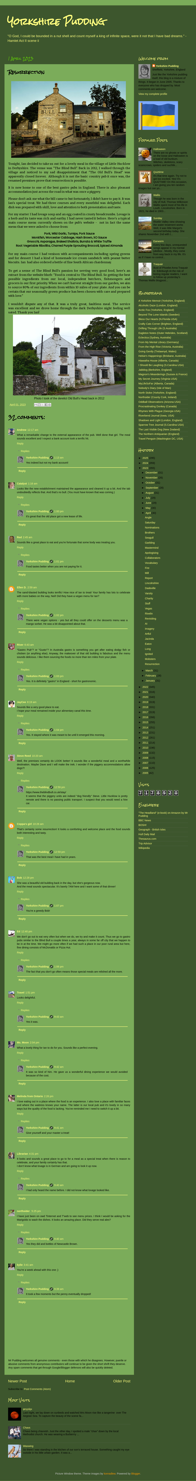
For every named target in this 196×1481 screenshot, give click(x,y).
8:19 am (31, 702)
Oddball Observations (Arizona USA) (159, 401)
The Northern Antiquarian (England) (158, 434)
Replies (25, 451)
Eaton (148, 643)
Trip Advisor (145, 843)
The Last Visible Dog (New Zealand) (159, 429)
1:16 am (32, 483)
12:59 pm (59, 787)
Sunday (157, 218)
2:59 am (32, 587)
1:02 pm (58, 615)
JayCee (21, 702)
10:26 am (38, 824)
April (149, 513)
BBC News (144, 820)
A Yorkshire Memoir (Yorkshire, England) (161, 300)
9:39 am (58, 1289)
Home (70, 1381)
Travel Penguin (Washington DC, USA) (160, 438)
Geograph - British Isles (151, 829)
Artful (148, 633)
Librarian (22, 1153)
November (152, 477)
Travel (20, 992)
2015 (145, 722)
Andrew (21, 429)
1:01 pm (58, 561)
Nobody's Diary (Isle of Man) (154, 388)
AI (146, 623)
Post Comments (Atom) (37, 1389)
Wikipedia (144, 848)
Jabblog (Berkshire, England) (155, 369)
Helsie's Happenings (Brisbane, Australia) (162, 355)
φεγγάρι (27, 1409)
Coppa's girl (24, 824)
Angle (148, 517)
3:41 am (28, 1264)
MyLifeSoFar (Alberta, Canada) (156, 383)
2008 (145, 757)
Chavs (26, 1427)
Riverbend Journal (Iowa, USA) (156, 415)
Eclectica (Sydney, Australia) (154, 337)
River (20, 644)
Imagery (149, 628)
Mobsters (150, 659)
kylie (20, 1264)
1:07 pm (58, 905)
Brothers (150, 532)
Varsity (149, 593)
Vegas (148, 608)
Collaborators (152, 557)
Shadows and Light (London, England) (160, 420)
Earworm (158, 241)
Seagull (149, 537)
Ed (18, 931)
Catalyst (22, 483)
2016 (145, 717)
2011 (145, 742)
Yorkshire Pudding (56, 21)
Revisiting (150, 618)
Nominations (152, 527)
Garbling (150, 542)
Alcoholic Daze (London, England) (158, 305)
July (148, 497)
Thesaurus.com (147, 838)
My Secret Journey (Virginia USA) (157, 378)
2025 (145, 458)
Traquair (158, 264)
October (151, 482)
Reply (20, 443)
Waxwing (28, 1446)
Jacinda (149, 638)
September (152, 487)
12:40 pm (26, 931)
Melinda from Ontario (30, 1096)
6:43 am (29, 644)
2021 (145, 692)
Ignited (149, 654)
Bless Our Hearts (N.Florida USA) (157, 319)
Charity (149, 598)
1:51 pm (30, 992)
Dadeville (150, 588)
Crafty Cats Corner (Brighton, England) (160, 323)
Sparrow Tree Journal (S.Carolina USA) (161, 424)
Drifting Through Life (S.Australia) (157, 328)
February (151, 675)
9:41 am (58, 1127)
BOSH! (142, 825)
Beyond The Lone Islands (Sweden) (159, 314)
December (152, 472)
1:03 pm (58, 676)
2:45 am (27, 537)
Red (19, 537)
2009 (145, 752)
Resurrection (152, 664)
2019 (145, 702)
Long (148, 648)
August (150, 492)
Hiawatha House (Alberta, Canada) (158, 360)
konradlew (109, 1473)
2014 (145, 727)
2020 (145, 697)
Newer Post (17, 1381)
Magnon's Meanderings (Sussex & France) (162, 374)
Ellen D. (21, 587)
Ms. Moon (23, 1042)
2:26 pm (48, 1096)
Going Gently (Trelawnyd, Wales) (157, 351)
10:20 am (37, 755)
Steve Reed (24, 755)
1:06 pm (58, 966)
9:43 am (58, 1016)
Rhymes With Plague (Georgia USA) (159, 411)
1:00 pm (58, 511)
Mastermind (151, 547)
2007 (145, 762)
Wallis (156, 195)
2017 (145, 712)
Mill (147, 573)
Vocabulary (151, 562)
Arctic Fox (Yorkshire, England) (156, 309)
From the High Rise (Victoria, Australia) (160, 346)
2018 (145, 707)
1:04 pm (58, 729)
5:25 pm (36, 1211)
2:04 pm (34, 1042)
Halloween (159, 149)
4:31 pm (33, 1153)
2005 (145, 773)
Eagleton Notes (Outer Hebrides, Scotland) (163, 333)
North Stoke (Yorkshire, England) (157, 392)
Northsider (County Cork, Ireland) (157, 397)
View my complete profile (152, 93)
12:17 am (33, 429)
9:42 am (58, 1066)
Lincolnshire (152, 583)
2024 (145, 463)
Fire (147, 568)
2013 (145, 732)
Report (149, 578)
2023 (145, 468)
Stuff (147, 603)
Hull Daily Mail (146, 834)
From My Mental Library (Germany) (158, 342)
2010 (145, 747)
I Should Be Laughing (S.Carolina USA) (161, 365)
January (151, 680)
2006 (145, 767)
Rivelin (149, 613)
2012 (145, 737)
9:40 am (58, 1185)
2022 (145, 687)
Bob (19, 877)
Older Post (121, 1381)
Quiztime (158, 172)
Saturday (150, 522)
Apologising (151, 552)
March (150, 670)
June (149, 502)
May (148, 507)
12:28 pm (28, 877)
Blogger (135, 1473)
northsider (23, 1211)
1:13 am (58, 457)
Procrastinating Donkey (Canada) (157, 406)
